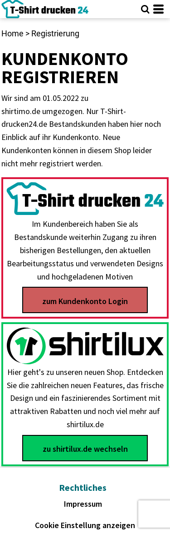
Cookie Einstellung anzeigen (85, 525)
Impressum (83, 504)
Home (12, 33)
